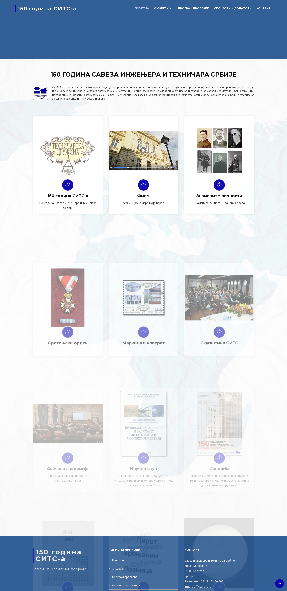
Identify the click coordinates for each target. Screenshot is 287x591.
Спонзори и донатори (232, 8)
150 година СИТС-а (47, 8)
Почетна (142, 8)
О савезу (161, 8)
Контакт (263, 8)
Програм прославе (193, 8)
